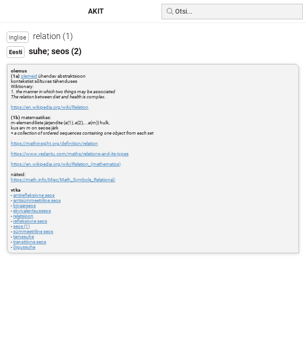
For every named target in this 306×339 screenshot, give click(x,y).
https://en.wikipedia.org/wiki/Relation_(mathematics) (66, 164)
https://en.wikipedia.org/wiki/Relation (50, 107)
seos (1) (21, 226)
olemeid (29, 76)
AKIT (96, 11)
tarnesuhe (23, 236)
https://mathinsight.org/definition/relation (54, 143)
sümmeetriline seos (33, 231)
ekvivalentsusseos (32, 210)
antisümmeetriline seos (37, 200)
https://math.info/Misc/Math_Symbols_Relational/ (63, 179)
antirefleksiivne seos (34, 195)
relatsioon (23, 215)
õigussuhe (24, 247)
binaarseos (24, 205)
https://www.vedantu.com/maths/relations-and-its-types (70, 153)
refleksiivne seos (30, 221)
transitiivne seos (29, 241)
